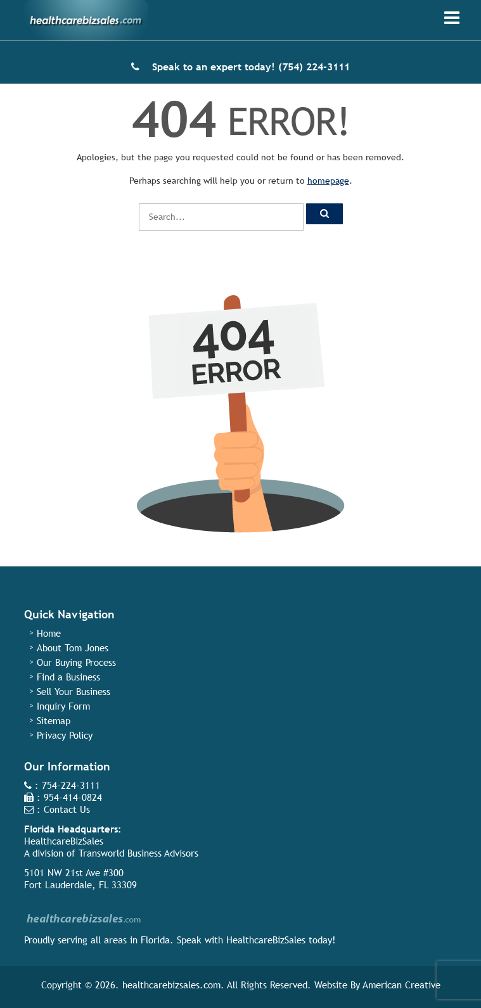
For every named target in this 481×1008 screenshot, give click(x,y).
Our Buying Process (76, 662)
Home (49, 633)
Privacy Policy (65, 735)
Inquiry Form (63, 706)
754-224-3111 (71, 785)
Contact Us (67, 809)
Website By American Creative (377, 984)
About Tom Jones (72, 647)
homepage (328, 180)
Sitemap (53, 720)
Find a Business (68, 677)
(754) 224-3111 (314, 67)
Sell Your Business (73, 691)
